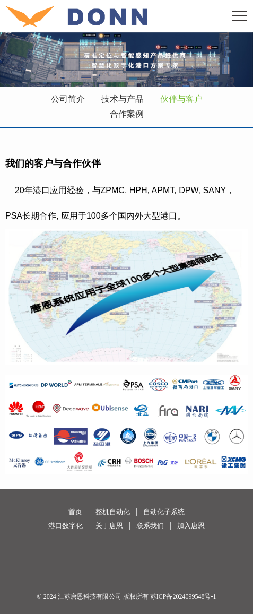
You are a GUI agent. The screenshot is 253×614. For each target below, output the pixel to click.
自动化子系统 (164, 512)
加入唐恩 (191, 526)
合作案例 (127, 114)
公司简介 (68, 99)
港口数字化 (65, 526)
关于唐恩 (109, 526)
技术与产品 (122, 99)
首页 (75, 512)
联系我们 (150, 526)
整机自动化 (112, 512)
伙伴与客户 (181, 99)
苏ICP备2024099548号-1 (183, 596)
